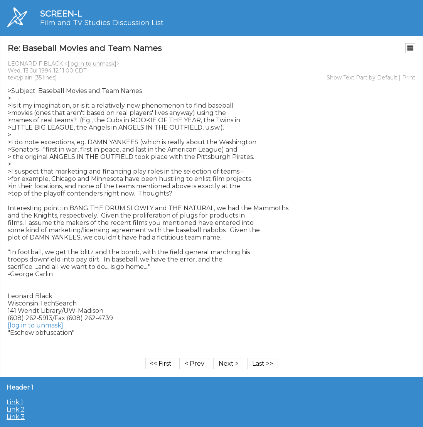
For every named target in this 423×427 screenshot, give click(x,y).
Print (408, 77)
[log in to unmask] (91, 63)
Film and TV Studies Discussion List (101, 23)
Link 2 (16, 409)
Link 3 (16, 416)
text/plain (20, 77)
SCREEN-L (61, 14)
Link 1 (15, 402)
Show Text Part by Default (362, 77)
